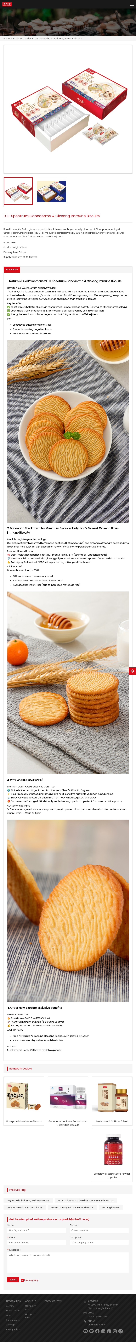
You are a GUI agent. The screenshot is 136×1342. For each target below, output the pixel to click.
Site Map (10, 1324)
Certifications (13, 1320)
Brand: (7, 242)
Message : (14, 1250)
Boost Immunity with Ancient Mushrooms (72, 1207)
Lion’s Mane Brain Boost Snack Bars (24, 1207)
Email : (11, 1238)
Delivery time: (11, 252)
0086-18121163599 (97, 1324)
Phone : (74, 1225)
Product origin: (12, 247)
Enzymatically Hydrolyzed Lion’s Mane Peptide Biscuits (86, 1200)
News (8, 1315)
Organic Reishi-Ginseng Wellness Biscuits (28, 1200)
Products (17, 38)
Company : (76, 1238)
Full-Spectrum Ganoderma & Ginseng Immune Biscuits (53, 38)
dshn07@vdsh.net (97, 1316)
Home (7, 38)
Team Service (13, 1310)
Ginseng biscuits (110, 1207)
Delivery (10, 1306)
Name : (11, 1225)
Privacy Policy (13, 1329)
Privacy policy (31, 1280)
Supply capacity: (13, 257)
